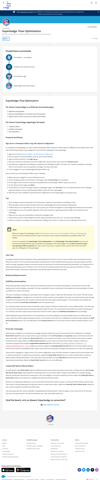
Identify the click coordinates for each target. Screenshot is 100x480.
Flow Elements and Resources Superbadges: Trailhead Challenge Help (62, 233)
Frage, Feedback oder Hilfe (51, 404)
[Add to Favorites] (4, 38)
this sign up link (40, 246)
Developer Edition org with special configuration (37, 154)
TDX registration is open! (25, 12)
